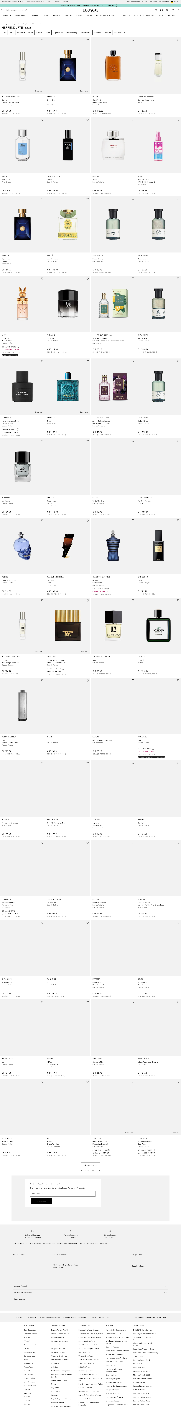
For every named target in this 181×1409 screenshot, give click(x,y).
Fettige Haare (111, 1365)
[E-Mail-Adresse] (62, 1194)
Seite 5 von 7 (90, 1171)
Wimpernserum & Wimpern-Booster (61, 1376)
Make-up (57, 16)
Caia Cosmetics (30, 1330)
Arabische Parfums (58, 1345)
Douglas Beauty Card (141, 1360)
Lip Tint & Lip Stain (58, 1352)
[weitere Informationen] (18, 347)
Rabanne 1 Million (85, 1388)
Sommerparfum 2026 (141, 1394)
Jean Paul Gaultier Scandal (89, 1360)
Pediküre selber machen (60, 1360)
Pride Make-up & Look (114, 1362)
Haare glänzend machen (142, 1386)
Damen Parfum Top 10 (59, 1330)
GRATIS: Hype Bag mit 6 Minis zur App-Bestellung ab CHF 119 (82, 5)
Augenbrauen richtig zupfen (117, 1405)
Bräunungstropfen (113, 1379)
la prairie (27, 1397)
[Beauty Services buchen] (156, 10)
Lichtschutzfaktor (139, 1390)
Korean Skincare (57, 1337)
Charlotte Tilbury (30, 1334)
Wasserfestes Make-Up (115, 1354)
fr (178, 2)
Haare (89, 16)
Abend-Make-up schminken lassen (143, 1344)
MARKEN (35, 16)
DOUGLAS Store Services (143, 1330)
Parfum (46, 16)
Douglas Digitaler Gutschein (89, 1330)
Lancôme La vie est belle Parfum (91, 1384)
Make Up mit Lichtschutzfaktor (117, 1351)
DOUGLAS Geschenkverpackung (145, 1353)
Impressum (32, 1318)
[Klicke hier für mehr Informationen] (117, 5)
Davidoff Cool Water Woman (90, 1395)
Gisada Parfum (29, 1378)
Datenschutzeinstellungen (100, 1318)
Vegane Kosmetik (18, 24)
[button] (90, 1286)
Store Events (138, 1356)
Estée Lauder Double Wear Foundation (89, 1404)
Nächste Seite (90, 1165)
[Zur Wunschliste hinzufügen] (42, 40)
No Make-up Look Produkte (116, 1358)
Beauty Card (164, 2)
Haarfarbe (55, 1395)
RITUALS (27, 1371)
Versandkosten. (59, 1267)
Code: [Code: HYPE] (110, 5)
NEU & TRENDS (21, 16)
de (173, 2)
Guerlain (27, 1400)
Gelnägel (54, 1367)
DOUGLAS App (139, 1368)
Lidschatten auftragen (114, 1397)
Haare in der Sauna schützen (117, 1386)
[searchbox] (22, 10)
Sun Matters (28, 1363)
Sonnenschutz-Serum (114, 1382)
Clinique (27, 1389)
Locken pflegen (139, 1382)
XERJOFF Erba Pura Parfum (89, 1345)
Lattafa (26, 1349)
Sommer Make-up (112, 1347)
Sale (161, 16)
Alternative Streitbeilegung (50, 1318)
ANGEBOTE (6, 16)
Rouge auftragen (112, 1390)
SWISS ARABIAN (30, 1352)
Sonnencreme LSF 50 (114, 1334)
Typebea (27, 1337)
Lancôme (27, 1393)
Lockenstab (55, 1363)
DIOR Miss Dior (84, 1352)
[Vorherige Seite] (81, 1171)
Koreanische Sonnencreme (116, 1330)
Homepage (6, 24)
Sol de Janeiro (29, 1356)
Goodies (153, 2)
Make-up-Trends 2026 (141, 1375)
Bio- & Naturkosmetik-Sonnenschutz (114, 1370)
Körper (79, 16)
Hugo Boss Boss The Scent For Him (90, 1379)
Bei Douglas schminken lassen (144, 1334)
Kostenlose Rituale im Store (143, 1349)
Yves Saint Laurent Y (86, 1363)
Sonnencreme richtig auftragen (118, 1337)
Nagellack (55, 1388)
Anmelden (41, 1201)
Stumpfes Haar (111, 1375)
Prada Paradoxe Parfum (87, 1341)
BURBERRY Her (84, 1367)
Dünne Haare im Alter (59, 1380)
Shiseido (27, 1404)
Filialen (145, 2)
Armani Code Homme (87, 1399)
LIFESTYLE (126, 16)
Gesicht (68, 16)
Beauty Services (133, 2)
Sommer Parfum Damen (142, 1401)
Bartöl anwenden (57, 1403)
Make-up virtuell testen (142, 1371)
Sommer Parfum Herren (142, 1397)
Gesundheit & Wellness (107, 16)
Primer (53, 1384)
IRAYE (26, 1360)
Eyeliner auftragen (113, 1401)
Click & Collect (138, 1364)
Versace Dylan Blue (86, 1371)
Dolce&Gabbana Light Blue (89, 1391)
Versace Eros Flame (86, 1356)
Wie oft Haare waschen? (142, 1379)
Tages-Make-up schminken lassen (143, 1338)
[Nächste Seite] (99, 1171)
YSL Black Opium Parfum (88, 1375)
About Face (28, 1367)
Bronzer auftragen (113, 1394)
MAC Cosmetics (30, 1386)
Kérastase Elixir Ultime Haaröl (90, 1337)
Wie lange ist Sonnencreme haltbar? (116, 1342)
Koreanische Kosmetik (59, 1341)
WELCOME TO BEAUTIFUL (144, 16)
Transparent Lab (30, 1345)
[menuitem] (8, 15)
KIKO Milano (28, 1375)
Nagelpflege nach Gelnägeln (62, 1399)
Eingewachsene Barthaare (61, 1406)
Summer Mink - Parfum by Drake (91, 1334)
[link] (22, 76)
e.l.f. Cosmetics (29, 1382)
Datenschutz (19, 1318)
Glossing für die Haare (60, 1356)
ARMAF (27, 1341)
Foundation (55, 1391)
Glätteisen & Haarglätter (60, 1371)
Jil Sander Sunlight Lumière (89, 1349)
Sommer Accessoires (141, 1405)
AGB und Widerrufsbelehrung (74, 1318)
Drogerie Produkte (58, 1349)
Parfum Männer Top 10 (60, 1334)
